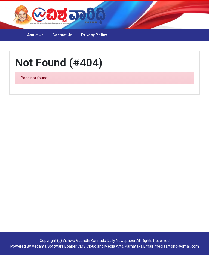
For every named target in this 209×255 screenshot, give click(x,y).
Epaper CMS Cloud (80, 246)
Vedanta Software (48, 246)
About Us (35, 35)
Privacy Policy (94, 35)
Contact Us (62, 35)
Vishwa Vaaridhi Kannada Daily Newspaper (99, 240)
